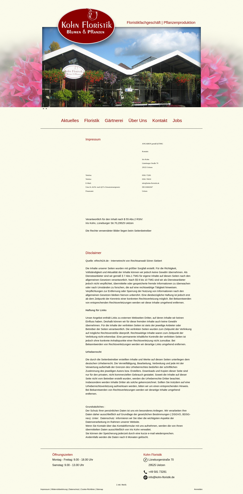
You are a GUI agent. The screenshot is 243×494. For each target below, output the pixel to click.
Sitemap (99, 489)
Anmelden (198, 489)
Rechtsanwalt (138, 260)
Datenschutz (74, 489)
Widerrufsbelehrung (59, 489)
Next (46, 108)
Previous (43, 108)
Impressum (45, 489)
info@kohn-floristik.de (150, 183)
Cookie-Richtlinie (88, 489)
